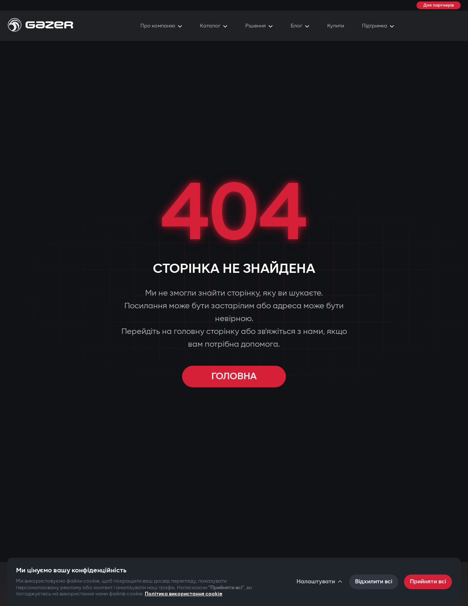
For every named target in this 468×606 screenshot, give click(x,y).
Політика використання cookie (183, 594)
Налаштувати (320, 581)
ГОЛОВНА (234, 376)
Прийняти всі (428, 581)
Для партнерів (438, 5)
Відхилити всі (373, 581)
